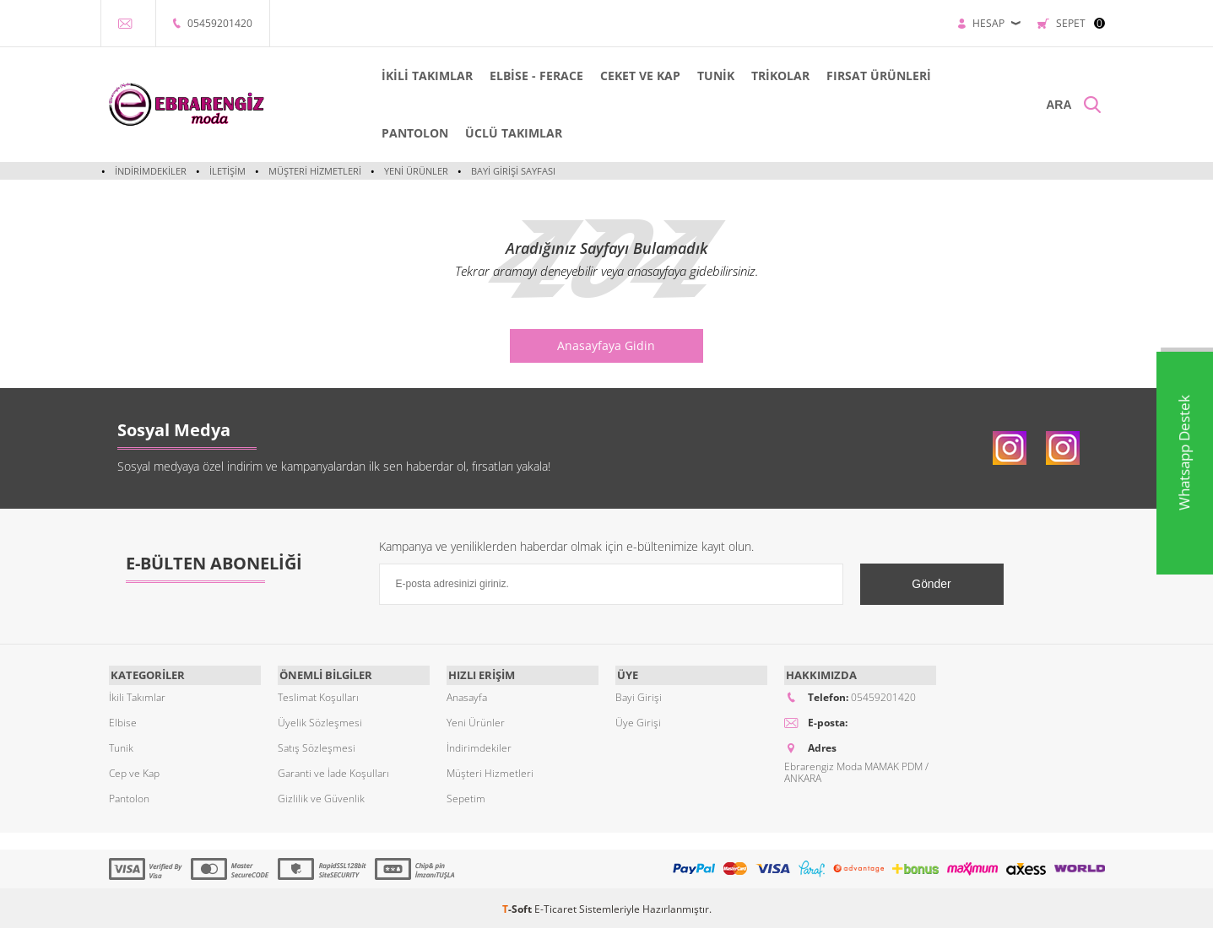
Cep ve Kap (134, 770)
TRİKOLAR (761, 75)
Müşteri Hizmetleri (314, 171)
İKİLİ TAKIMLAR (407, 75)
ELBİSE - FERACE (517, 75)
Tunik (121, 745)
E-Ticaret (555, 906)
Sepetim (466, 796)
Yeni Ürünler (416, 171)
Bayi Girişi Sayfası (513, 171)
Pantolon (129, 796)
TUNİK (696, 75)
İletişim (227, 171)
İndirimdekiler (151, 171)
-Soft (518, 906)
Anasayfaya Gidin (607, 345)
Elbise (123, 720)
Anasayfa (467, 695)
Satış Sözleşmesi (316, 745)
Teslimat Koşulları (318, 695)
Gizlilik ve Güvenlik (321, 796)
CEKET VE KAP (621, 75)
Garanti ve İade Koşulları (333, 770)
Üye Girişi (638, 720)
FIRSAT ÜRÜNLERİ (859, 75)
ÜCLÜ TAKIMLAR (494, 133)
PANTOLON (395, 133)
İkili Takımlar (137, 695)
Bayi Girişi (638, 695)
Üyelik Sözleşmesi (320, 720)
